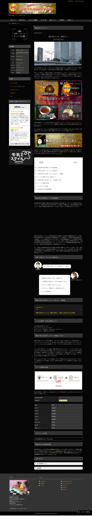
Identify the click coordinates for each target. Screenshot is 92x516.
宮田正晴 (18, 65)
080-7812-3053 (19, 56)
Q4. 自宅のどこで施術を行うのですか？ (45, 331)
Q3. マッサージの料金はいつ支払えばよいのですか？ (48, 330)
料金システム (52, 20)
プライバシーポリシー (67, 483)
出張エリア (70, 20)
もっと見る (59, 153)
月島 (39, 453)
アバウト (42, 485)
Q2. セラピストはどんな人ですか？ (44, 328)
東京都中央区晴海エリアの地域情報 (50, 167)
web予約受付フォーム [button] (41, 464)
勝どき (51, 451)
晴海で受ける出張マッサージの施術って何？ (53, 180)
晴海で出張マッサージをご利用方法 (50, 170)
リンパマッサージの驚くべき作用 (18, 86)
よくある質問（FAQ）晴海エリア (50, 177)
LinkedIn (64, 485)
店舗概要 (42, 483)
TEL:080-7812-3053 (79, 1)
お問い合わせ (22, 20)
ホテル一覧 (43, 20)
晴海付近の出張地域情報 (47, 189)
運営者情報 (43, 481)
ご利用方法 (61, 20)
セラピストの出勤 (46, 186)
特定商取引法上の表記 (67, 481)
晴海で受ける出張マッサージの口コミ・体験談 (53, 173)
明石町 (76, 453)
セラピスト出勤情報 (33, 20)
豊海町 (60, 453)
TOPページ (13, 20)
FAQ (11, 96)
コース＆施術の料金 (46, 183)
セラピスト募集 (14, 83)
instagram (65, 488)
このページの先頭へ (85, 512)
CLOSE (75, 162)
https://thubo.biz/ (19, 62)
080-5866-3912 (58, 39)
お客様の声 (13, 92)
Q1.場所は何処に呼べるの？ (42, 326)
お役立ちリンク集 (14, 89)
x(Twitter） (65, 490)
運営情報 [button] (38, 469)
